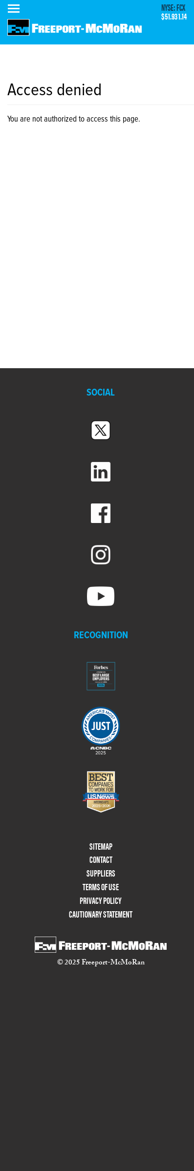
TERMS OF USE (101, 887)
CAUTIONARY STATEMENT (100, 914)
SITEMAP (100, 846)
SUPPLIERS (100, 873)
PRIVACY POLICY (101, 900)
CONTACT (100, 859)
